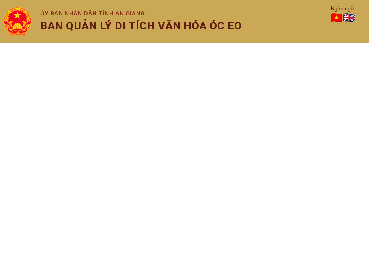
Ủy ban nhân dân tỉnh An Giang (92, 13)
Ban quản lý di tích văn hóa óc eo (141, 25)
